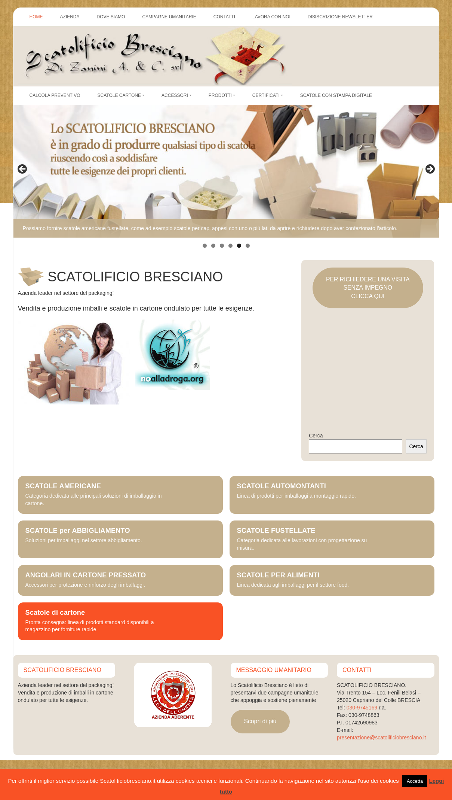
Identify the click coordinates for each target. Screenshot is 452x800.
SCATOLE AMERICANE (63, 486)
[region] (226, 171)
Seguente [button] (429, 169)
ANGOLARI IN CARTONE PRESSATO (85, 575)
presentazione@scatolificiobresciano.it (381, 738)
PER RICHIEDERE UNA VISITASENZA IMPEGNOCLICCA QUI (368, 287)
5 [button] (239, 246)
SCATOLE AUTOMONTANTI (281, 486)
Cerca (316, 436)
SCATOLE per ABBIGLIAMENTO (77, 530)
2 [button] (213, 246)
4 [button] (230, 246)
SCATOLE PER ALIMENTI (278, 575)
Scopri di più (260, 721)
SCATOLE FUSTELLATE (276, 530)
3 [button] (222, 246)
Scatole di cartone (55, 612)
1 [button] (205, 246)
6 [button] (248, 246)
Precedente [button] (22, 169)
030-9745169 (362, 708)
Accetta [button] (415, 781)
